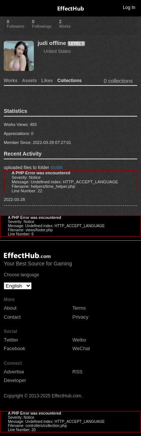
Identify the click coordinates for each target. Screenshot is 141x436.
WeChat (81, 348)
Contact (12, 317)
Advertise (14, 372)
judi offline (52, 43)
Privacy (81, 317)
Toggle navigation (9, 7)
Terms (79, 308)
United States (57, 51)
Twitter (11, 340)
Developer (15, 380)
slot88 (56, 167)
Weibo (79, 340)
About (10, 308)
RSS (78, 372)
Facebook (14, 348)
